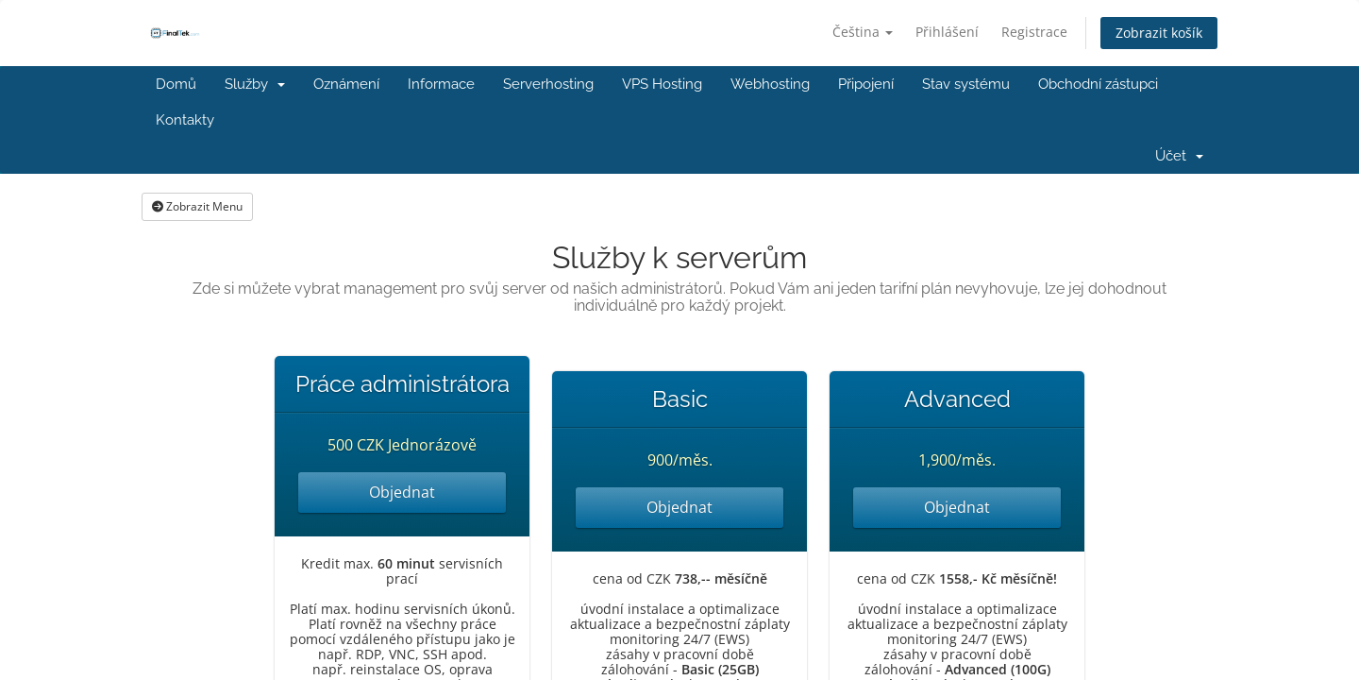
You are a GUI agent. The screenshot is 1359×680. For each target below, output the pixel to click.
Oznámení (346, 84)
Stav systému (966, 84)
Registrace (1034, 32)
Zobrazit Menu (197, 206)
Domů (176, 84)
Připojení (866, 84)
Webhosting (770, 84)
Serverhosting (548, 84)
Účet (1179, 155)
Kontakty (185, 119)
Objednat (402, 492)
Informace (441, 84)
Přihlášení (947, 32)
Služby (255, 84)
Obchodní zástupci (1098, 84)
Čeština (862, 32)
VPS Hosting (662, 84)
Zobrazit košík (1159, 33)
